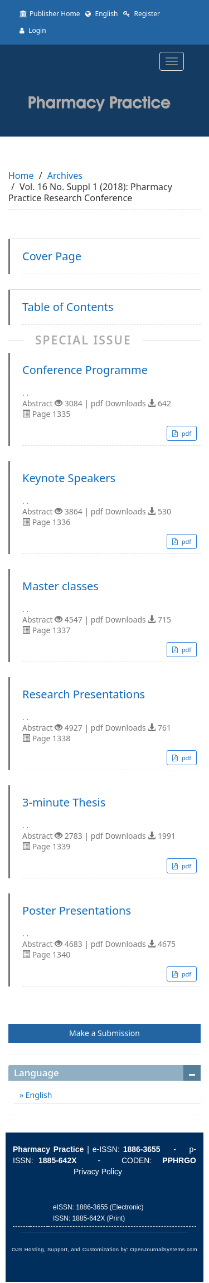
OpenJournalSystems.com (164, 1249)
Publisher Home (50, 13)
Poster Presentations (76, 911)
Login (33, 30)
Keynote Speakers (68, 478)
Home (21, 175)
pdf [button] (185, 433)
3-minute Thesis (63, 802)
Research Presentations (83, 694)
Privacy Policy (98, 1171)
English (101, 13)
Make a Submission (104, 1033)
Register (141, 13)
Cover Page (51, 256)
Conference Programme (85, 370)
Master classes (60, 586)
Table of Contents (68, 307)
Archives (64, 175)
